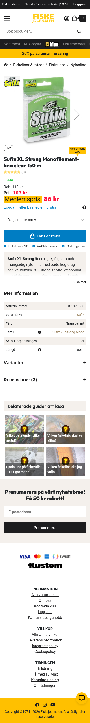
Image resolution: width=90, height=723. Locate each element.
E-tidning (45, 668)
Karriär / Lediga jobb (45, 617)
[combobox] (38, 31)
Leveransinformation (45, 640)
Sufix (80, 315)
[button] (76, 114)
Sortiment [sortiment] (12, 44)
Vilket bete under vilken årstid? (24, 438)
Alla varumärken (45, 595)
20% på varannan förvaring (45, 53)
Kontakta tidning (45, 680)
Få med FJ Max (45, 674)
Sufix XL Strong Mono (68, 332)
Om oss (45, 600)
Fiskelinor (57, 65)
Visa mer (79, 282)
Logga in (79, 4)
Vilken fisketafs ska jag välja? (64, 438)
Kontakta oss (45, 606)
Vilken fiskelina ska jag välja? (64, 469)
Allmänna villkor (45, 634)
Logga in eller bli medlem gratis (30, 207)
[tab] (45, 293)
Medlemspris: (23, 199)
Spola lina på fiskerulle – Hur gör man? (23, 469)
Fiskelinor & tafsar (28, 65)
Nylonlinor (78, 65)
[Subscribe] (45, 527)
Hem (6, 65)
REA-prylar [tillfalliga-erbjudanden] (32, 44)
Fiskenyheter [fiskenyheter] (11, 4)
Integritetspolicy (45, 646)
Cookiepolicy (45, 651)
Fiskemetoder (74, 44)
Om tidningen (45, 685)
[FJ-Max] (52, 44)
